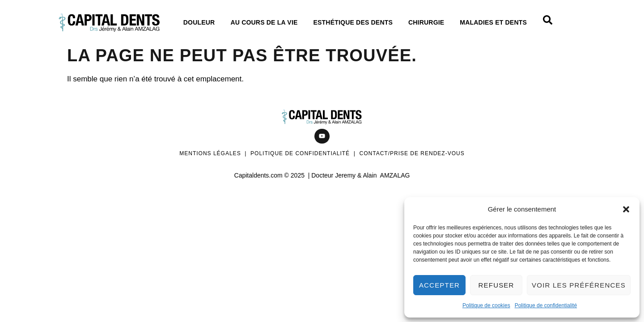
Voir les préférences (579, 285)
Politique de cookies (486, 305)
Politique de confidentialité (546, 305)
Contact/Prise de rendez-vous (412, 153)
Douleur (201, 22)
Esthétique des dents (355, 22)
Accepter (439, 285)
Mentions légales (210, 153)
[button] (626, 209)
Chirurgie (428, 22)
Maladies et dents (495, 22)
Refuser (496, 285)
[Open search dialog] (548, 22)
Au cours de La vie (266, 22)
